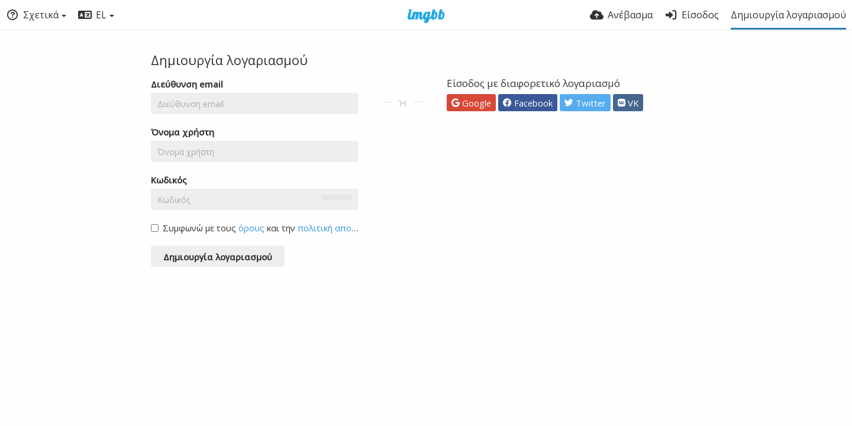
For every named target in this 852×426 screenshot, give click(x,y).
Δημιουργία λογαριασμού (788, 14)
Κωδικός (169, 180)
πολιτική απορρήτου (340, 228)
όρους (251, 228)
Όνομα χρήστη (182, 132)
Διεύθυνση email (187, 84)
